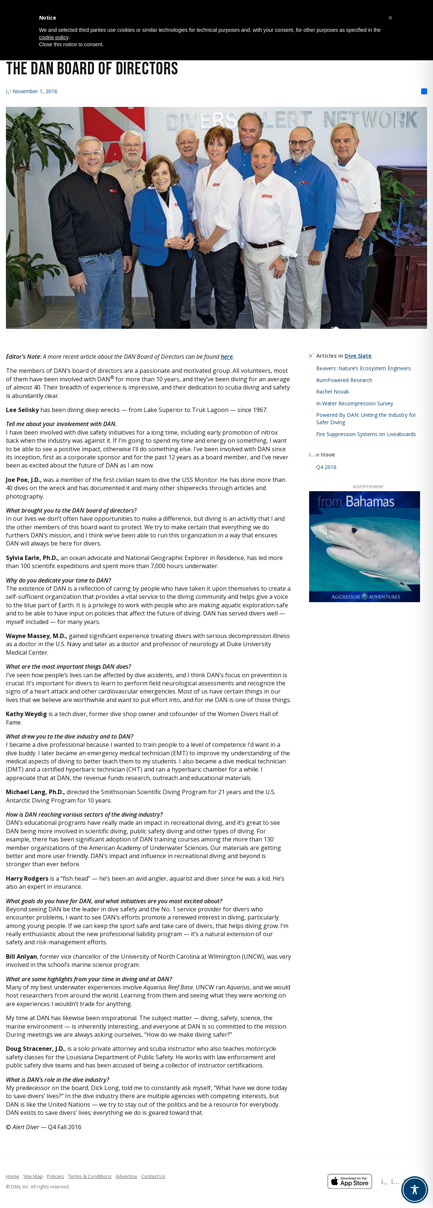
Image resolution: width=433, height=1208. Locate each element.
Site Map (33, 1176)
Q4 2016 (326, 466)
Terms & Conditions (90, 1176)
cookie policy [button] (53, 37)
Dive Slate (358, 355)
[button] (390, 18)
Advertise (126, 1176)
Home (12, 1176)
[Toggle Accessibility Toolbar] (414, 1189)
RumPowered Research (344, 380)
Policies (55, 1176)
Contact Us (153, 1176)
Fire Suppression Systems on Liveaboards (366, 434)
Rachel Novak (332, 391)
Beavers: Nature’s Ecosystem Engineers (363, 368)
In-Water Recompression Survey (354, 403)
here (227, 356)
